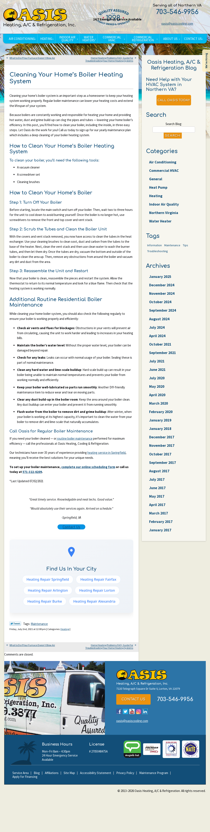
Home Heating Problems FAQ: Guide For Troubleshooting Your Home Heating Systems (109, 59)
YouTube (132, 713)
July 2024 (157, 331)
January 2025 (160, 279)
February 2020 (161, 417)
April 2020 (157, 400)
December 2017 (162, 443)
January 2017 (160, 537)
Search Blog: (174, 125)
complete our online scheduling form (88, 468)
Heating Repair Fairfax (98, 581)
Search (173, 137)
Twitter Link (15, 625)
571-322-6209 (32, 473)
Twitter (125, 713)
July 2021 (157, 365)
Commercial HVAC (164, 172)
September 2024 (163, 314)
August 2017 (159, 477)
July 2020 (157, 383)
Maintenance (39, 625)
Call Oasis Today (174, 101)
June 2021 (158, 374)
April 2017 (157, 512)
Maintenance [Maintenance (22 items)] (172, 248)
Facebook (119, 713)
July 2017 (157, 486)
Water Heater (161, 223)
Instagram (138, 713)
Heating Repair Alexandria (94, 602)
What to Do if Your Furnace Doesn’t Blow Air (32, 57)
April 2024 (157, 340)
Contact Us (71, 528)
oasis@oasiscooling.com (177, 24)
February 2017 (161, 529)
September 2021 (163, 357)
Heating (66, 630)
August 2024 (159, 322)
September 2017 (163, 469)
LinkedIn (145, 713)
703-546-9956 (177, 12)
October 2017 (161, 460)
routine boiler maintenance (74, 440)
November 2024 (162, 297)
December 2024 (162, 288)
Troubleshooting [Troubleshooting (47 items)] (157, 254)
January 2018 (160, 434)
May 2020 (157, 391)
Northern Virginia (163, 215)
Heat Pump (158, 189)
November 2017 (162, 451)
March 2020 (159, 408)
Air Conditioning (163, 163)
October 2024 (161, 305)
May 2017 (157, 503)
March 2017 (159, 520)
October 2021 (161, 348)
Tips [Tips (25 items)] (185, 248)
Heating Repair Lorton (97, 592)
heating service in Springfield (106, 454)
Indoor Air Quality (164, 206)
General (155, 180)
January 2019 (160, 426)
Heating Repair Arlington (48, 592)
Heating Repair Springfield (48, 581)
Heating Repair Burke (44, 602)
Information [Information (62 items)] (154, 248)
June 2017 (158, 494)
